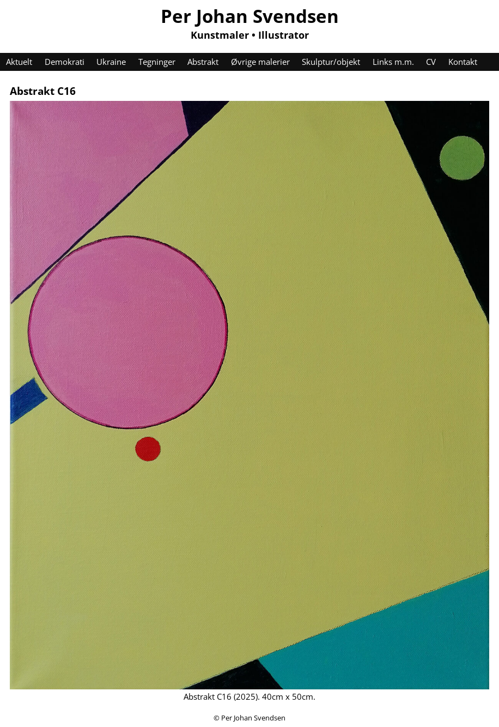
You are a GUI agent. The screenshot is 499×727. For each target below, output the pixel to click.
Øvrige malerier (260, 61)
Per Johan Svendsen (250, 15)
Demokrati (64, 61)
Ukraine (111, 61)
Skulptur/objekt (331, 61)
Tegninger (156, 61)
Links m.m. (393, 61)
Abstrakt (202, 61)
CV (431, 61)
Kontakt (462, 61)
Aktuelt (19, 61)
